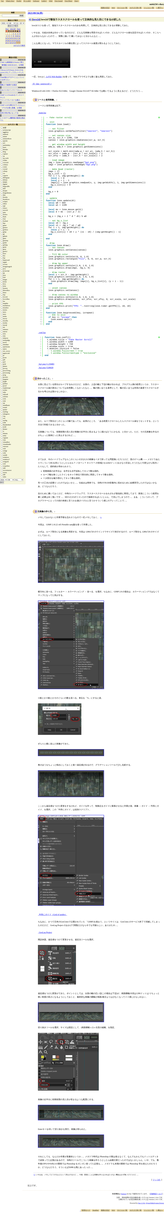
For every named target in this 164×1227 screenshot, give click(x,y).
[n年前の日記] (51, 13)
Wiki (50, 1)
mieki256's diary (157, 4)
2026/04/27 (21, 82)
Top (2, 1)
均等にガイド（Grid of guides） (53, 914)
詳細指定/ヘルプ (156, 1194)
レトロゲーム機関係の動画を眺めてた (12, 119)
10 (17, 36)
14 (11, 38)
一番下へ (159, 8)
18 (19, 38)
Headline (96, 1210)
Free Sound (59, 1)
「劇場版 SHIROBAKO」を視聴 (12, 65)
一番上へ (159, 1210)
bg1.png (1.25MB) (46, 364)
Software (36, 1)
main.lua (42, 113)
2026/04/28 (21, 75)
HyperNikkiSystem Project (155, 1203)
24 (17, 40)
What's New (10, 1)
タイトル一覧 (122, 8)
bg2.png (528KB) (46, 368)
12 (6, 38)
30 (15, 43)
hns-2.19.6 (141, 1203)
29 (13, 43)
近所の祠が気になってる (9, 113)
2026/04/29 (21, 67)
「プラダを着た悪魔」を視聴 (11, 108)
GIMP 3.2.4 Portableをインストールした (12, 96)
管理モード (86, 1210)
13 (8, 38)
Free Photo (68, 1)
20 (8, 40)
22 (13, 40)
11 (19, 36)
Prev (7, 29)
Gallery (44, 1)
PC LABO (27, 1)
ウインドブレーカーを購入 (10, 100)
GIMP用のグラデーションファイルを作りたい (12, 78)
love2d (36, 19)
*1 (34, 1175)
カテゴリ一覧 (13, 124)
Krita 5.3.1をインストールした (11, 90)
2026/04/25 (21, 92)
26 (6, 43)
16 (15, 38)
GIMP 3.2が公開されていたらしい (12, 105)
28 (11, 43)
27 (8, 43)
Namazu (123, 1194)
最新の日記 (105, 8)
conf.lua (42, 332)
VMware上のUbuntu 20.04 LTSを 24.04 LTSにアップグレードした (12, 71)
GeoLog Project (45, 932)
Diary (76, 1)
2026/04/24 (21, 103)
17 (17, 38)
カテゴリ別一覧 (135, 8)
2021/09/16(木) (35, 13)
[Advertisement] (117, 1219)
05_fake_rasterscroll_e (42, 84)
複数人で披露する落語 (8, 85)
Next (18, 29)
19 (6, 40)
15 (13, 38)
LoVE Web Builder (54, 77)
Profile (19, 1)
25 (19, 40)
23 (15, 40)
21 (11, 40)
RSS (113, 8)
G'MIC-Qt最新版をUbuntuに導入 (12, 62)
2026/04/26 (21, 87)
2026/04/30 (21, 60)
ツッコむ (157, 1180)
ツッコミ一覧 (149, 8)
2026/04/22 (21, 115)
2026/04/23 (21, 110)
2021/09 (13, 29)
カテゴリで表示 (19, 45)
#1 (30, 19)
